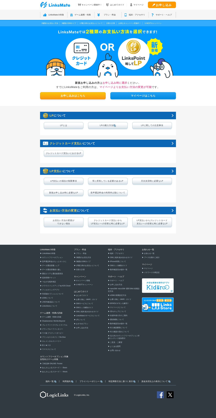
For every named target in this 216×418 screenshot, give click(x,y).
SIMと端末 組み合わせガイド (87, 312)
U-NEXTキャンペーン (153, 23)
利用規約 (68, 381)
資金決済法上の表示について (155, 381)
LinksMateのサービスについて (88, 316)
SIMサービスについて (84, 303)
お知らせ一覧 (149, 253)
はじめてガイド (82, 295)
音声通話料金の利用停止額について (108, 192)
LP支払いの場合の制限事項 (63, 181)
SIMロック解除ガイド (84, 308)
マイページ (148, 268)
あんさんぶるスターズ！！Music (55, 372)
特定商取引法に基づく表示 (122, 381)
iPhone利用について (118, 261)
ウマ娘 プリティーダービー (52, 333)
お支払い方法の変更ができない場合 (63, 222)
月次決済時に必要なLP (152, 181)
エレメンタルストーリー (51, 341)
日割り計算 (110, 23)
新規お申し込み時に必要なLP (63, 192)
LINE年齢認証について (51, 302)
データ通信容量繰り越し (51, 270)
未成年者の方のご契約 (118, 315)
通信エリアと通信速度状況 (52, 274)
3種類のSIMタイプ (69, 23)
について (58, 115)
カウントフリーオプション (52, 257)
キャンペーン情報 (83, 281)
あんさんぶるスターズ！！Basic (54, 368)
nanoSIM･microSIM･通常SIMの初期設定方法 (124, 290)
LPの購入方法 (108, 125)
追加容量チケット (49, 278)
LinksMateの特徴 (48, 253)
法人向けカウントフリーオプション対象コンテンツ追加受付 (124, 337)
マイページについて (118, 307)
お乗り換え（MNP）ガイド (86, 299)
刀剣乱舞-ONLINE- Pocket (52, 364)
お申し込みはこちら (73, 95)
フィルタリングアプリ (50, 290)
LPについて (80, 320)
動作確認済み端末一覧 (118, 270)
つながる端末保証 (49, 282)
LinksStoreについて (49, 306)
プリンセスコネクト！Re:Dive (54, 337)
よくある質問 (115, 346)
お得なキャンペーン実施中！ (129, 23)
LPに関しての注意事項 (152, 125)
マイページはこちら (143, 95)
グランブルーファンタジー (52, 329)
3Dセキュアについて (118, 311)
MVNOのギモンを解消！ (119, 303)
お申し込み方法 (82, 328)
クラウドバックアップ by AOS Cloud (56, 286)
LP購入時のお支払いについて (91, 23)
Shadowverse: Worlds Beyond (53, 321)
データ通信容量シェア (50, 266)
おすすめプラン (82, 324)
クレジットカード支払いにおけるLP (63, 153)
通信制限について (117, 320)
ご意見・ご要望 (116, 342)
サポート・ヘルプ (117, 281)
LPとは (63, 125)
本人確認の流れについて (119, 332)
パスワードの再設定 (152, 272)
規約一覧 (51, 381)
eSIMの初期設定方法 (118, 295)
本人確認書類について (118, 328)
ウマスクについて (49, 349)
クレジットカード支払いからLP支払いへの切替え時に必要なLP (108, 222)
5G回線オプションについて (52, 294)
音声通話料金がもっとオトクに (54, 261)
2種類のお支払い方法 (49, 23)
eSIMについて (47, 298)
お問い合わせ (115, 350)
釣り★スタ (46, 345)
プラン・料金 (81, 253)
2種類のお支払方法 (83, 257)
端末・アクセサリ (117, 253)
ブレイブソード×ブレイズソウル (54, 325)
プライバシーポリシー (91, 381)
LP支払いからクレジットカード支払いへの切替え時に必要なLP (152, 222)
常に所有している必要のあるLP (107, 181)
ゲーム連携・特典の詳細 (51, 317)
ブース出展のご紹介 (152, 257)
